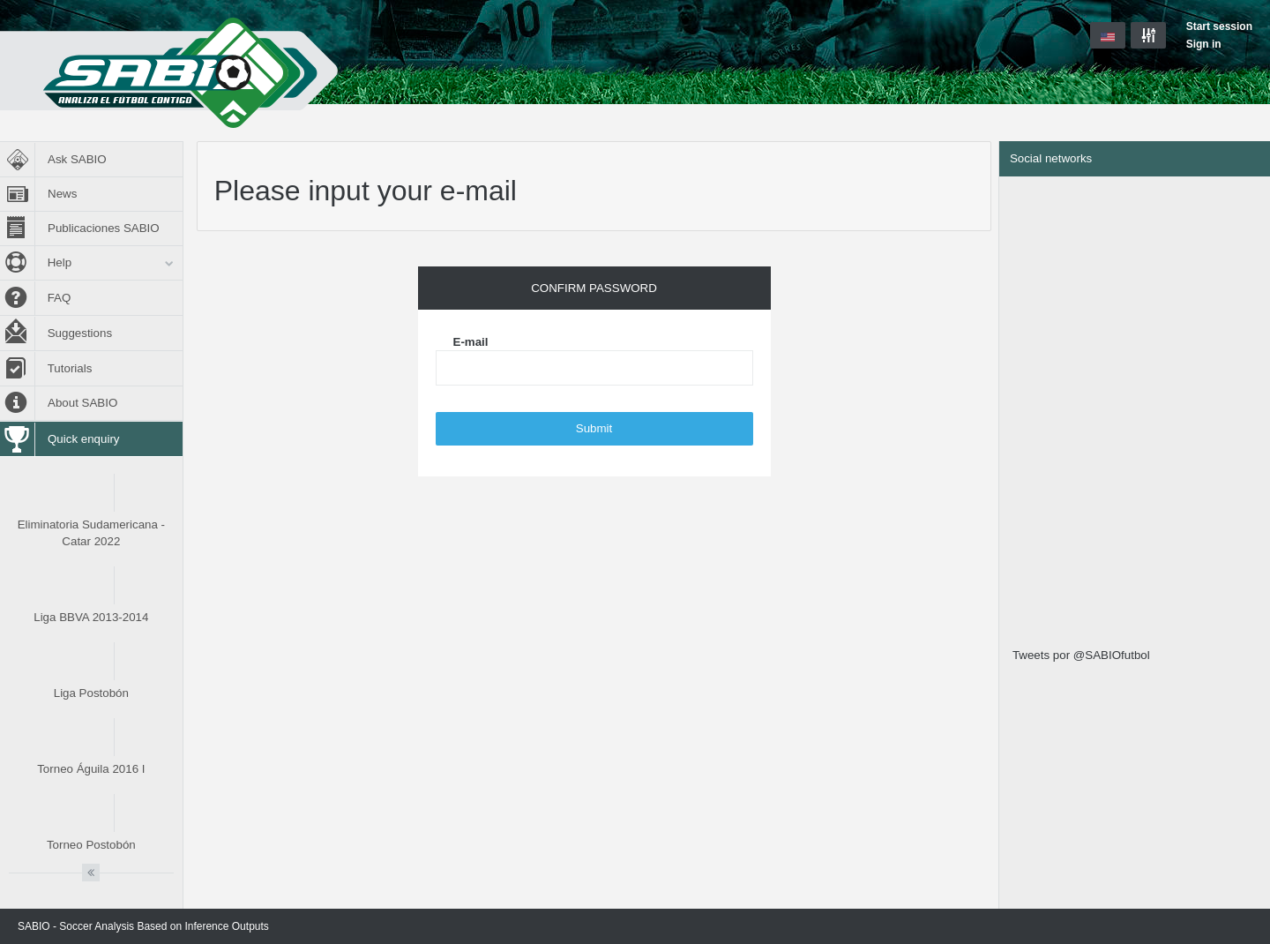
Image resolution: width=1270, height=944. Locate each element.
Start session (1219, 26)
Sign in (1203, 44)
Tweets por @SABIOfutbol (1081, 655)
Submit (594, 428)
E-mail (471, 341)
